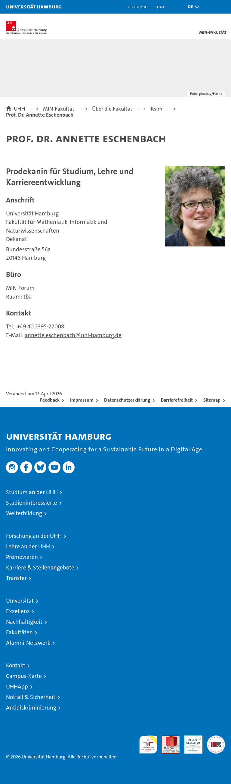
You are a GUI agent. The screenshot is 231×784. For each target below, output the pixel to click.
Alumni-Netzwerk (28, 643)
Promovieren (22, 557)
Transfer (16, 578)
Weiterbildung (24, 513)
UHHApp (17, 686)
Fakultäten (19, 632)
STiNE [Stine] (159, 6)
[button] (191, 7)
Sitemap (211, 400)
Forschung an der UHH (34, 536)
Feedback (50, 400)
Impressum (82, 400)
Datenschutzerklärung (127, 400)
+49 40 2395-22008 (40, 326)
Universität (20, 600)
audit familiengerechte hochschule (148, 744)
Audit (167, 738)
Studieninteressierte (31, 502)
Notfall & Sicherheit (30, 697)
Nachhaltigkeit (24, 622)
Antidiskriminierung (31, 707)
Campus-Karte (24, 676)
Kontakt (15, 665)
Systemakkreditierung (216, 738)
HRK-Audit (190, 741)
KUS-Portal (136, 6)
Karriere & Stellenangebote (40, 567)
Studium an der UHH (32, 492)
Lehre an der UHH (28, 546)
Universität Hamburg (34, 6)
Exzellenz (18, 611)
